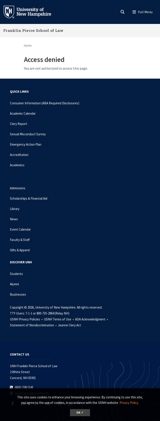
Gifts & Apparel (20, 250)
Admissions (17, 188)
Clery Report (18, 124)
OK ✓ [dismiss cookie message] (80, 412)
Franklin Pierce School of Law (33, 30)
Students (16, 274)
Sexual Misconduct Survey (28, 134)
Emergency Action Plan (25, 144)
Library (14, 209)
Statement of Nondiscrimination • (33, 325)
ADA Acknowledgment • (92, 319)
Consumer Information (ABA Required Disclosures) (44, 103)
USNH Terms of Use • (59, 319)
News (14, 219)
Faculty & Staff (20, 240)
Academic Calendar (23, 113)
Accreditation (19, 155)
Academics (17, 165)
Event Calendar (20, 229)
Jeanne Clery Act (69, 325)
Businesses (18, 294)
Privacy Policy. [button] (129, 403)
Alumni (14, 284)
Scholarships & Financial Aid (28, 198)
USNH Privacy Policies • (26, 319)
